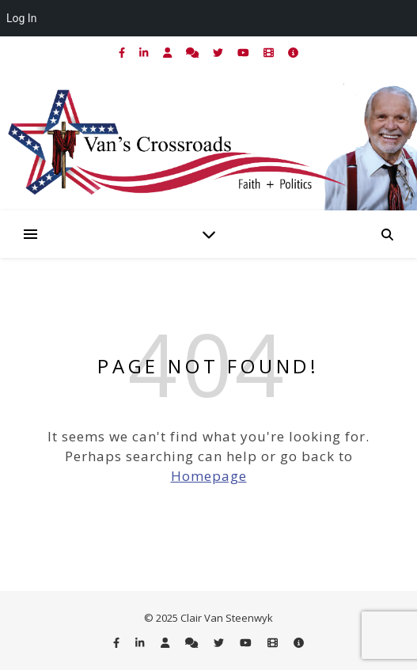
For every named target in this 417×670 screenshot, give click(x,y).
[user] (168, 52)
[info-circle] (293, 52)
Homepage (209, 476)
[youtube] (244, 52)
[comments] (193, 52)
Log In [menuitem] (21, 18)
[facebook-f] (123, 52)
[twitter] (219, 52)
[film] (269, 52)
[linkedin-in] (144, 52)
